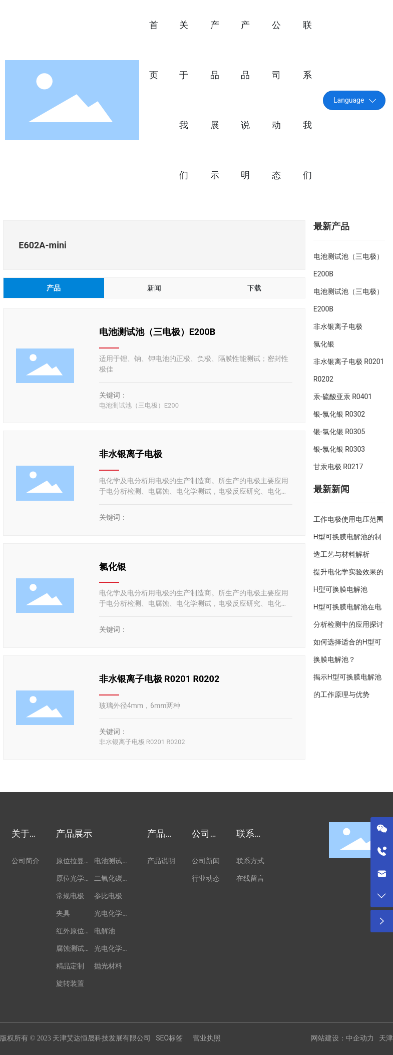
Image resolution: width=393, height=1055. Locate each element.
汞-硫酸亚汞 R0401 (342, 397)
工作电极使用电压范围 (348, 519)
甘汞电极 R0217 (338, 467)
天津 (386, 1038)
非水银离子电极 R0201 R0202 (159, 678)
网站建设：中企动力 (342, 1038)
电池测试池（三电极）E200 (139, 405)
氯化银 (112, 566)
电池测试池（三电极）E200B (157, 331)
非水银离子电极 (130, 454)
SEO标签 (169, 1038)
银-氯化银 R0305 (339, 432)
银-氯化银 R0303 (339, 449)
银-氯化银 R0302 (339, 414)
